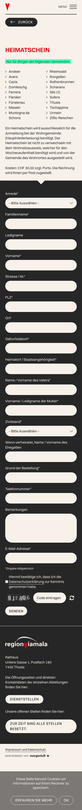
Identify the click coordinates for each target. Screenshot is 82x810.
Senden (16, 611)
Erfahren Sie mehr (33, 800)
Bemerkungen (16, 509)
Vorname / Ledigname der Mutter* (32, 401)
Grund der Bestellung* (22, 468)
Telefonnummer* (18, 489)
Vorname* (13, 256)
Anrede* (11, 193)
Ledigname (14, 235)
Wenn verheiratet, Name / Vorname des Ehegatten (36, 444)
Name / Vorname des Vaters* (28, 380)
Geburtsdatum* (17, 339)
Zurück (25, 22)
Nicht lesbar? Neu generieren (72, 597)
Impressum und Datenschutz (25, 750)
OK (66, 800)
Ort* (8, 318)
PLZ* (9, 297)
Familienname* (17, 214)
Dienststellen (24, 699)
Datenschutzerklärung (26, 581)
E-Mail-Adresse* (18, 548)
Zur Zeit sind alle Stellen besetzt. (36, 726)
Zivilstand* (13, 421)
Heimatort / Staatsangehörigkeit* (30, 359)
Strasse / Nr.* (15, 276)
